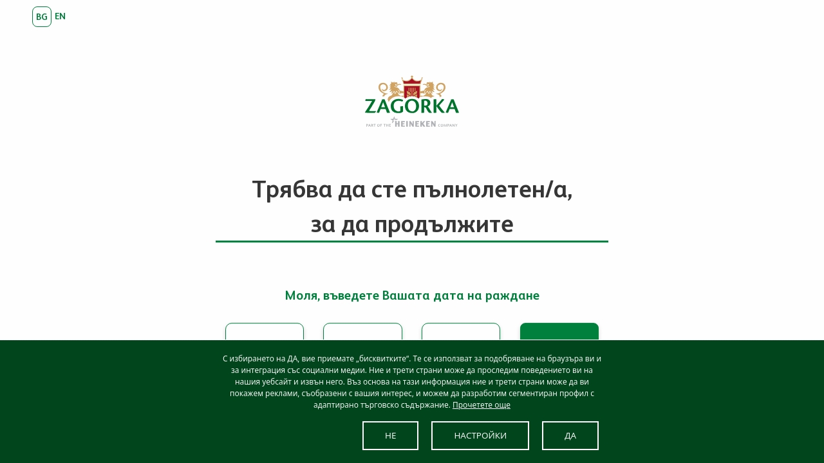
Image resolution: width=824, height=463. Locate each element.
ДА (570, 435)
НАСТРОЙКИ (480, 435)
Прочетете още (481, 404)
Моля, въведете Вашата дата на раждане (412, 295)
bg (42, 17)
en (60, 16)
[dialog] (412, 401)
